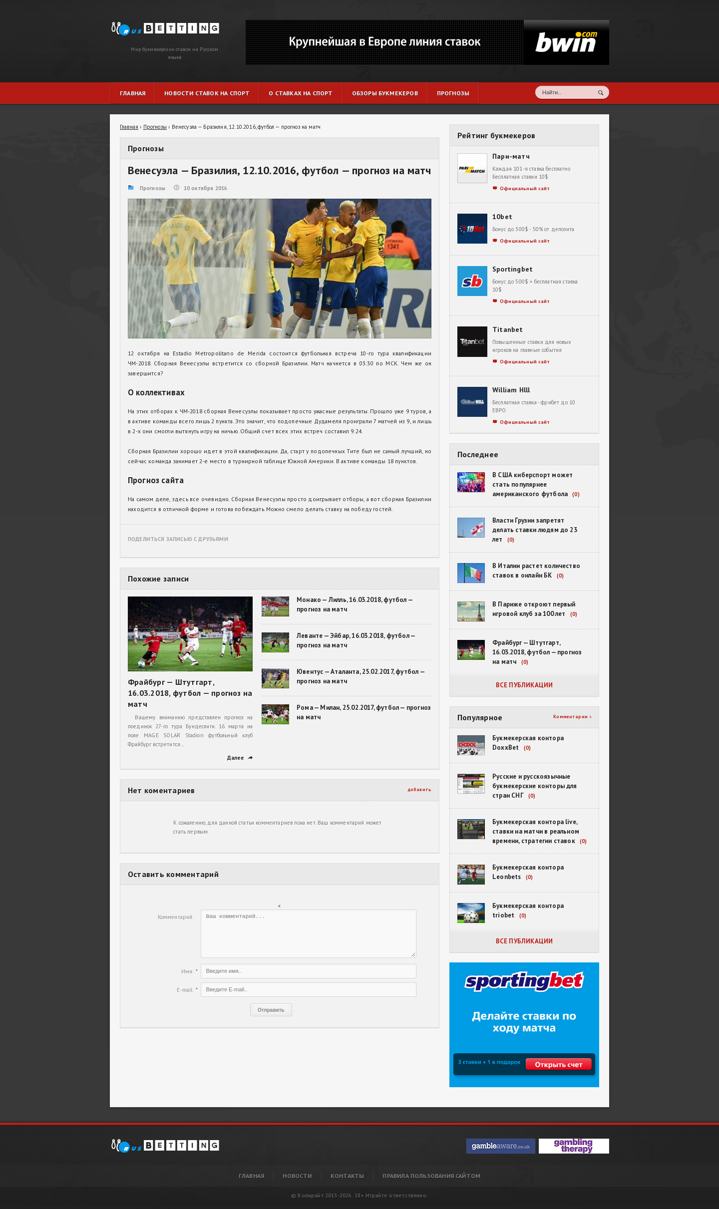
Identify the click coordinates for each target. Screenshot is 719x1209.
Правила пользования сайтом (431, 1176)
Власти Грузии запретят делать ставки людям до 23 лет (534, 530)
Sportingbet (512, 269)
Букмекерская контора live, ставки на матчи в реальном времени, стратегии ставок (535, 831)
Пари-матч (511, 156)
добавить (419, 789)
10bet (502, 216)
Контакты (347, 1176)
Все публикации (524, 685)
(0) (575, 494)
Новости (297, 1176)
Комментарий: (176, 916)
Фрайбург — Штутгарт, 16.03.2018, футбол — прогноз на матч (190, 693)
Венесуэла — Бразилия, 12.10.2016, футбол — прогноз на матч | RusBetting (159, 26)
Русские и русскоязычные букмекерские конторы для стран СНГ (534, 786)
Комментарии (572, 716)
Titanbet (507, 329)
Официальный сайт (521, 188)
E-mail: (185, 990)
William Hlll (511, 389)
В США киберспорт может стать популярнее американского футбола (532, 484)
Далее (240, 757)
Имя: (187, 971)
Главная (251, 1176)
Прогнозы (152, 188)
